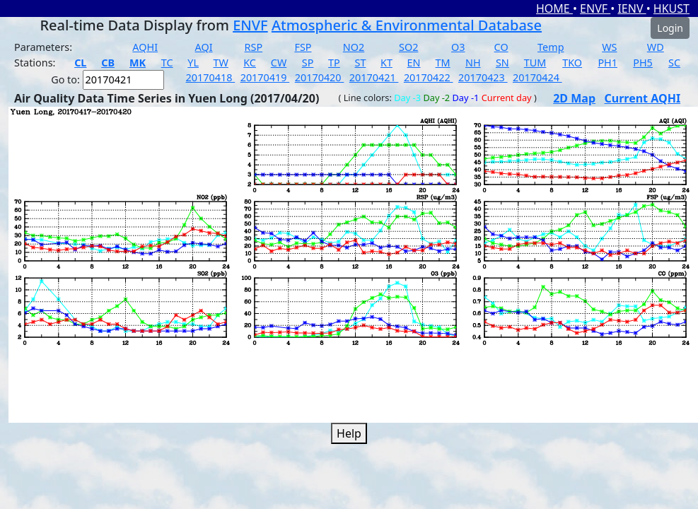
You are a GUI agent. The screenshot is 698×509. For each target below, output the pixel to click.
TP (334, 62)
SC (674, 62)
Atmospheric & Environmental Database (407, 25)
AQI (204, 47)
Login (670, 28)
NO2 (353, 47)
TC (167, 62)
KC (249, 62)
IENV (631, 8)
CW (278, 62)
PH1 (607, 62)
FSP (302, 47)
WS (609, 47)
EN (414, 62)
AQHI (145, 47)
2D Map (574, 98)
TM (443, 62)
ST (360, 62)
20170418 (210, 77)
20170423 (483, 77)
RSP (254, 47)
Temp (550, 47)
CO (501, 47)
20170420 (319, 77)
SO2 (408, 47)
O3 (458, 47)
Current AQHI (643, 98)
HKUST (671, 8)
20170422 (428, 77)
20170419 (265, 77)
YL (193, 62)
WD (655, 47)
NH (473, 62)
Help (349, 433)
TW (221, 62)
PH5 (643, 62)
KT (386, 62)
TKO (572, 62)
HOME (554, 8)
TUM (535, 62)
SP (308, 62)
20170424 (537, 77)
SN (502, 62)
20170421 (374, 77)
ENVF (595, 8)
